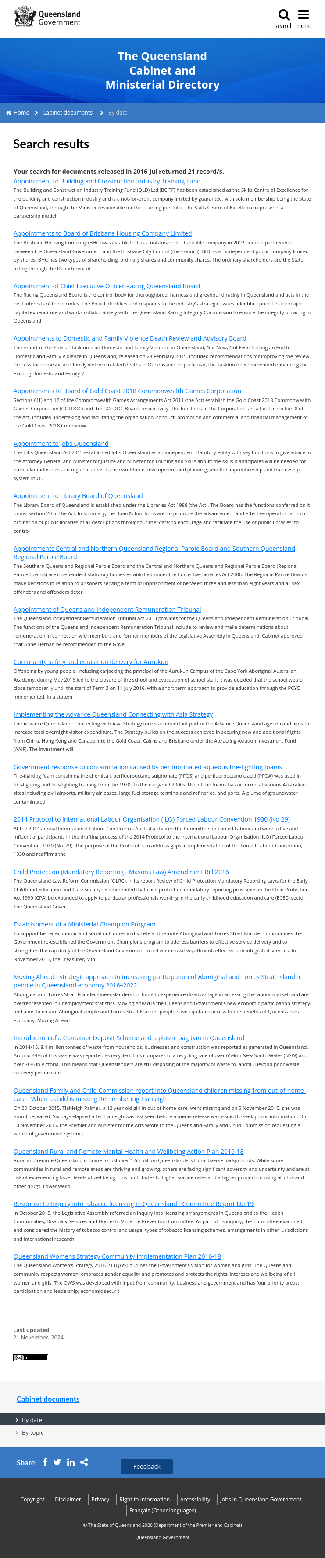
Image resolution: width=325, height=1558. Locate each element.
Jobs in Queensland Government (261, 1499)
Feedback (147, 1466)
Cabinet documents (68, 112)
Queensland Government (163, 1537)
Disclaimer (68, 1499)
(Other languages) (162, 1510)
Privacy (100, 1499)
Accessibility (195, 1499)
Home (21, 112)
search (284, 19)
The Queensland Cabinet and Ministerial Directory (162, 70)
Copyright (32, 1499)
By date (32, 1420)
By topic (32, 1432)
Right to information (144, 1499)
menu (303, 19)
